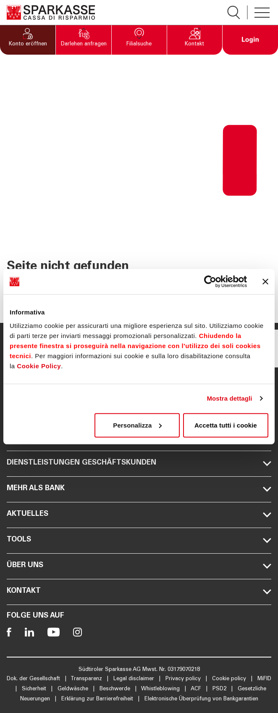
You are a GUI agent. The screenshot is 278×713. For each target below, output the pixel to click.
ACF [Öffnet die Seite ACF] (197, 689)
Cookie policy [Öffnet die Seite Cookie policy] (230, 679)
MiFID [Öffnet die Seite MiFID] (264, 679)
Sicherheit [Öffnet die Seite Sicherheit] (35, 689)
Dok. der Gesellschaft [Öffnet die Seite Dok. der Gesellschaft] (34, 679)
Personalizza (137, 424)
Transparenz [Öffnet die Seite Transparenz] (87, 679)
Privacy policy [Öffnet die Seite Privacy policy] (183, 679)
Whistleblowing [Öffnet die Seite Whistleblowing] (161, 689)
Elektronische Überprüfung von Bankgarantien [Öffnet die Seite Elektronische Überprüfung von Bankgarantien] (201, 699)
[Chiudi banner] (265, 282)
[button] (27, 40)
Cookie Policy (39, 365)
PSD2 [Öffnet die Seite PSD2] (220, 689)
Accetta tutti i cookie (225, 424)
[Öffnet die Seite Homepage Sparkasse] (51, 12)
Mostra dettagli (229, 398)
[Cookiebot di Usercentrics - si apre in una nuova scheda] (210, 281)
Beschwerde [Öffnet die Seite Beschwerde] (116, 689)
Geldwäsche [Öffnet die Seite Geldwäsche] (74, 689)
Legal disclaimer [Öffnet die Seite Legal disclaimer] (134, 679)
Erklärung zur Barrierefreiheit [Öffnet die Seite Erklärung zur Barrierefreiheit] (98, 699)
